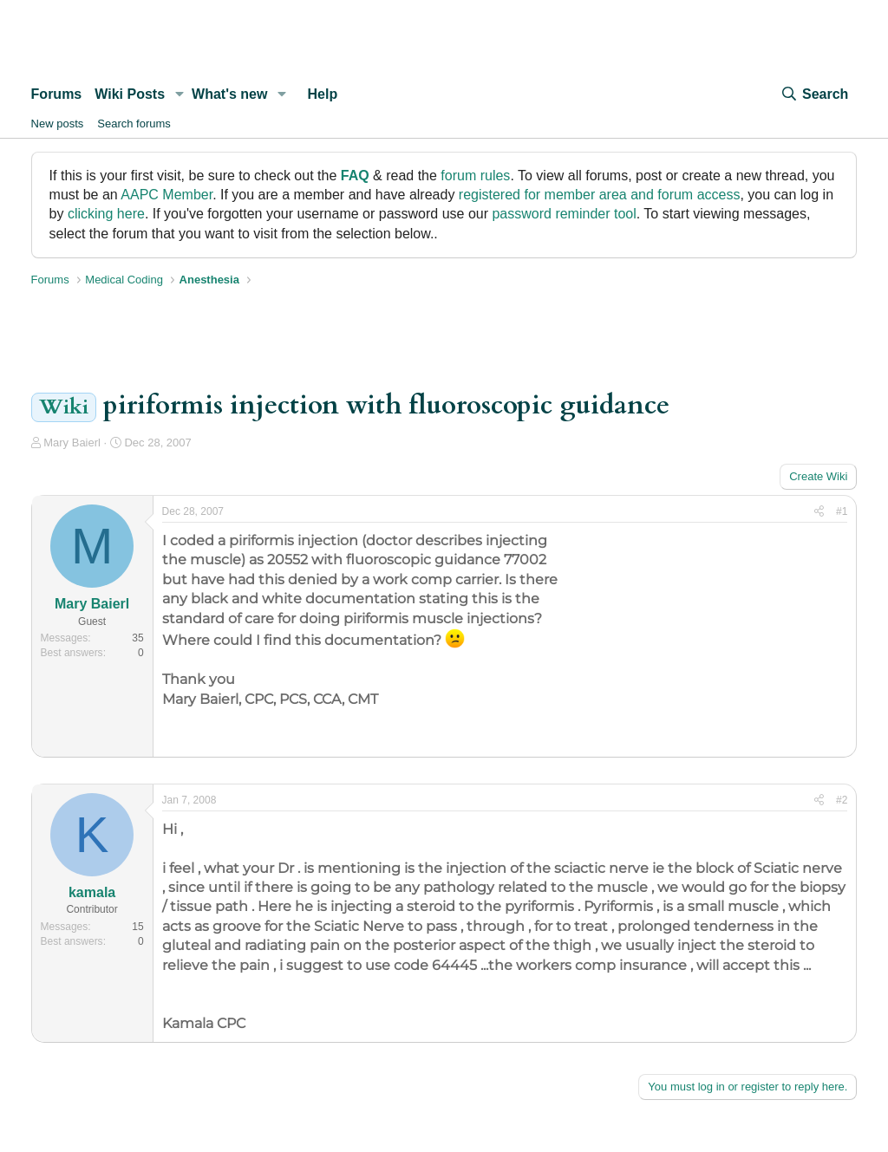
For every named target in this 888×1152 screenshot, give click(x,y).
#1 (841, 511)
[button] (179, 94)
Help (323, 94)
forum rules (475, 175)
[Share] (819, 512)
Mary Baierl (72, 442)
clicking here (106, 213)
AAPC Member (166, 194)
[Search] (814, 94)
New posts (57, 123)
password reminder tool (564, 213)
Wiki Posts (130, 94)
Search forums (134, 123)
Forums (56, 94)
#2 (841, 800)
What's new (229, 94)
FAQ (355, 175)
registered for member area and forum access (600, 194)
